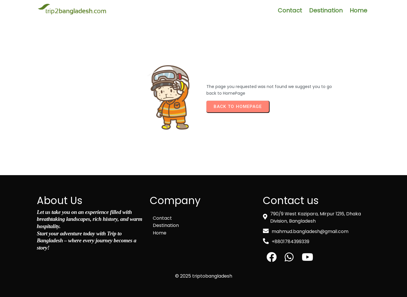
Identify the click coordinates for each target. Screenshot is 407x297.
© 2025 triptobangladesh (203, 276)
